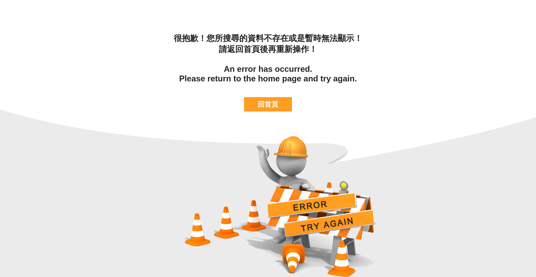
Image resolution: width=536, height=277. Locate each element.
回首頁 (268, 104)
